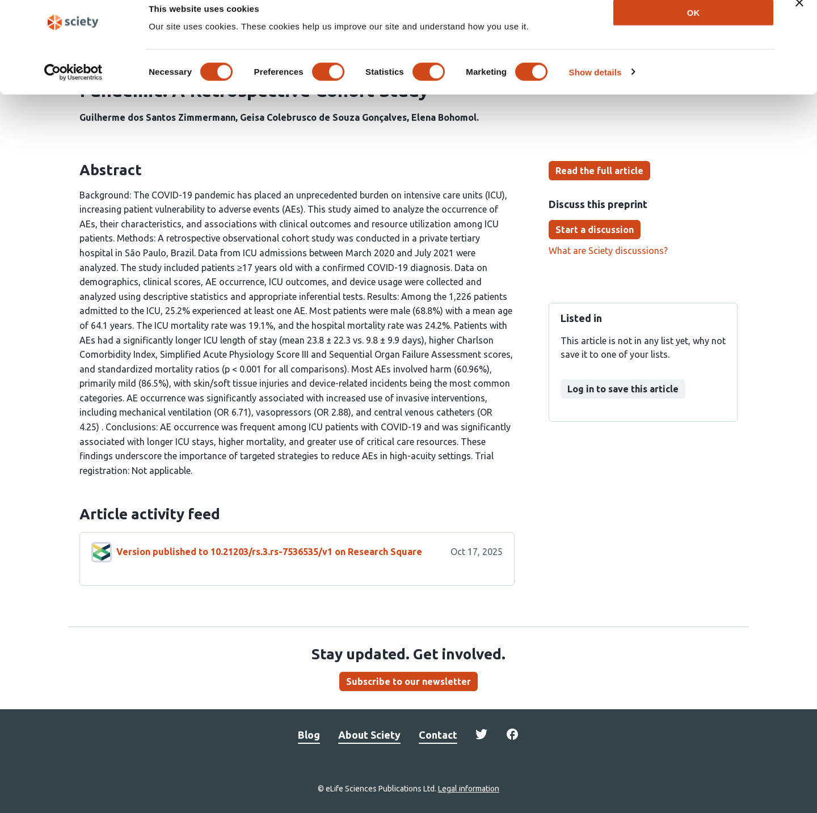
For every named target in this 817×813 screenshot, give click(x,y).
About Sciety (369, 734)
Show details (595, 87)
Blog (309, 734)
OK (693, 27)
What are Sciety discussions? (608, 250)
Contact (438, 734)
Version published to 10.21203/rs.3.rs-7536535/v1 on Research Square (269, 552)
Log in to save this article (623, 389)
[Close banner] (799, 18)
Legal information (468, 788)
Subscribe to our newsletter (408, 681)
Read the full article (599, 171)
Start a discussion (594, 230)
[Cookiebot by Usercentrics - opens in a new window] (73, 87)
